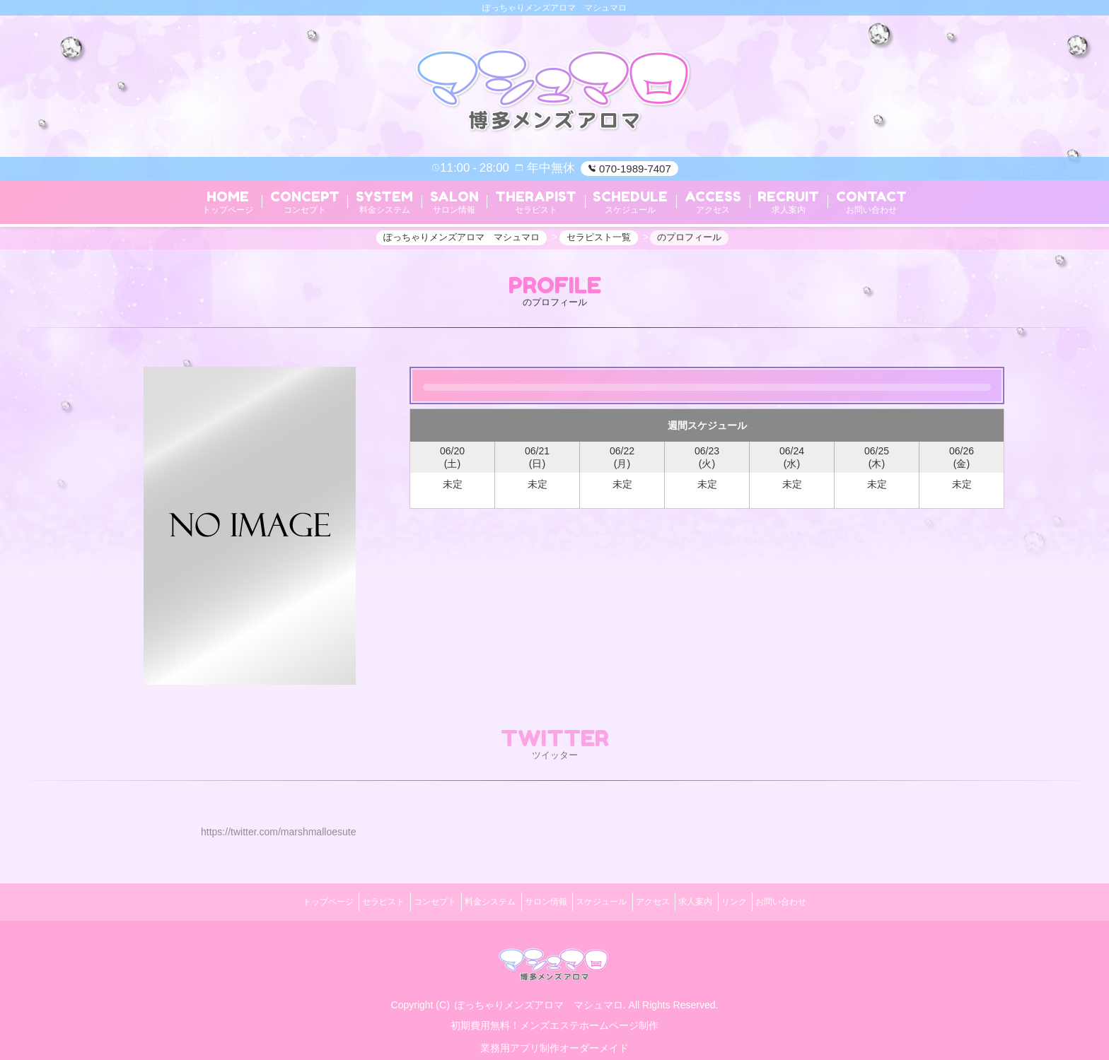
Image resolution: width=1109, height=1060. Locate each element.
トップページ (280, 900)
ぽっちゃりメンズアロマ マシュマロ (539, 996)
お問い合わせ (828, 900)
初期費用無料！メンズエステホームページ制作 (554, 1017)
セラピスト (346, 900)
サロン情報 (540, 900)
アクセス (668, 900)
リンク (771, 900)
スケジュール (606, 900)
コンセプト (409, 900)
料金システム (474, 900)
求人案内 (721, 900)
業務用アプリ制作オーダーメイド (554, 1039)
